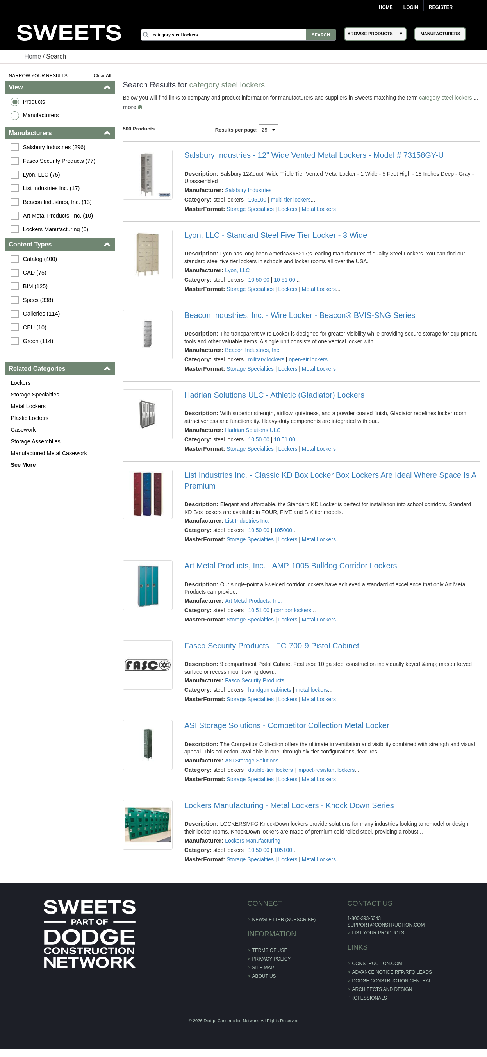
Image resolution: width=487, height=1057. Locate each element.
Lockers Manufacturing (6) (55, 229)
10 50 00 (258, 280)
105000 (283, 530)
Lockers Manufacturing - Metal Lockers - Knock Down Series (289, 805)
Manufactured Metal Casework (49, 453)
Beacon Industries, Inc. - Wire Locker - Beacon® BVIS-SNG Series (300, 315)
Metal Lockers (28, 406)
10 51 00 (284, 280)
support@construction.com (386, 925)
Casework (23, 430)
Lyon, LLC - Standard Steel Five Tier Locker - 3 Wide (275, 235)
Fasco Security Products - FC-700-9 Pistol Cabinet (271, 645)
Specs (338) (38, 300)
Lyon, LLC (237, 270)
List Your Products (378, 933)
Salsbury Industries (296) (54, 147)
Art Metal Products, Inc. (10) (58, 215)
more (129, 107)
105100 (257, 199)
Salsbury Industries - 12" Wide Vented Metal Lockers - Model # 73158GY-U (314, 155)
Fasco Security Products (254, 680)
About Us (264, 976)
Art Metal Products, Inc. (253, 601)
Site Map (263, 967)
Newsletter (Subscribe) (284, 919)
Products (34, 101)
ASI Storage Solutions (251, 760)
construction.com (377, 963)
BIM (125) (35, 286)
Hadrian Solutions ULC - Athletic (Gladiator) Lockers (274, 395)
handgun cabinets (269, 690)
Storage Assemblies (35, 441)
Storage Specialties (35, 394)
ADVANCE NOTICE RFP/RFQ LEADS (392, 972)
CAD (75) (34, 273)
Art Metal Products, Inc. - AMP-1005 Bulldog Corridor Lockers (290, 565)
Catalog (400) (40, 259)
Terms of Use (269, 950)
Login (410, 7)
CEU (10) (34, 327)
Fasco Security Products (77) (59, 161)
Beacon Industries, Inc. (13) (57, 202)
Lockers (20, 383)
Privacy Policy (271, 959)
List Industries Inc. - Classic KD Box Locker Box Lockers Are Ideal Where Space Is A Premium (330, 480)
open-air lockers (308, 359)
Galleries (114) (41, 314)
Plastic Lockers (29, 418)
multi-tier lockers (291, 199)
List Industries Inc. (247, 521)
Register (441, 7)
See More (23, 465)
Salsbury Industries (248, 190)
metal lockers (312, 690)
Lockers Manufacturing (252, 840)
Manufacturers (41, 115)
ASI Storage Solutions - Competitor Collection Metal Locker (286, 725)
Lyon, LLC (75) (41, 174)
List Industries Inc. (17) (51, 188)
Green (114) (38, 341)
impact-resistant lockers (326, 770)
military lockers (266, 359)
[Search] (238, 35)
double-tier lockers (270, 770)
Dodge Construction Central (392, 981)
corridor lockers (292, 610)
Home (386, 7)
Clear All (102, 76)
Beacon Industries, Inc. (252, 350)
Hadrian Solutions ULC (252, 430)
